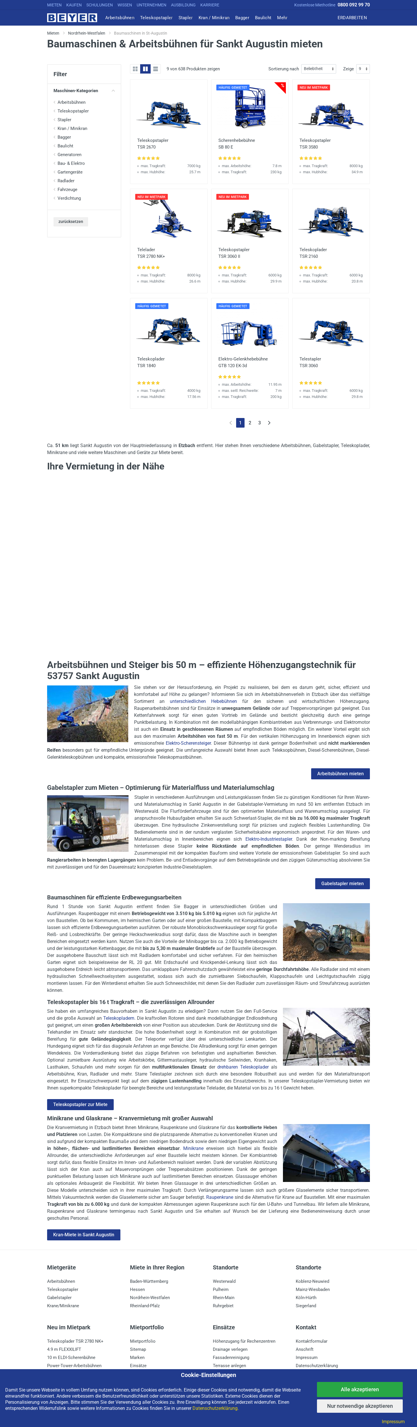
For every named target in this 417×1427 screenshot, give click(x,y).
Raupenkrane (219, 1197)
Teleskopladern (118, 1018)
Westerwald (224, 1281)
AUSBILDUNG (183, 5)
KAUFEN (74, 5)
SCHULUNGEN (99, 5)
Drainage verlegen (230, 1349)
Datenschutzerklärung (317, 1365)
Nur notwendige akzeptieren (360, 1406)
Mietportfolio (143, 1341)
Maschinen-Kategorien (84, 90)
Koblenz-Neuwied (312, 1281)
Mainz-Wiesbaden (313, 1289)
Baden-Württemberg (149, 1281)
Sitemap (138, 1349)
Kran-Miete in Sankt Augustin (83, 1234)
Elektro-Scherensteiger (188, 743)
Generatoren (69, 154)
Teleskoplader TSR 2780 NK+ (75, 1341)
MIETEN (54, 5)
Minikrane (193, 1148)
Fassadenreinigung (231, 1357)
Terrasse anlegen (229, 1365)
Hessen (137, 1289)
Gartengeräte (70, 172)
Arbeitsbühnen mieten (340, 773)
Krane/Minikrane (63, 1305)
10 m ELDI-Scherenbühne (71, 1357)
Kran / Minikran (72, 128)
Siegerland (306, 1305)
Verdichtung (69, 198)
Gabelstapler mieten (342, 883)
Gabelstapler (59, 1297)
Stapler (64, 119)
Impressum (307, 1357)
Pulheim (221, 1289)
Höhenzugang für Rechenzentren (244, 1341)
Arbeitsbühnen (71, 102)
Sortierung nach (283, 69)
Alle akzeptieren (360, 1389)
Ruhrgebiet (223, 1305)
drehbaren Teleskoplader (243, 1067)
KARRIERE (209, 5)
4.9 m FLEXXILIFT (64, 1349)
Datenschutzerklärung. (216, 1408)
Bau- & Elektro (71, 163)
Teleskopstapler (73, 111)
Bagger (64, 137)
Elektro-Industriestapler (268, 839)
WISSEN (124, 5)
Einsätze (138, 1365)
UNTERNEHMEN (151, 5)
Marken (137, 1357)
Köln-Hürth (306, 1297)
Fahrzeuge (67, 189)
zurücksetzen (70, 221)
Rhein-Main (223, 1297)
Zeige (348, 69)
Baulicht (65, 146)
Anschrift (304, 1349)
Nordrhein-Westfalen (150, 1297)
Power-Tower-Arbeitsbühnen (74, 1365)
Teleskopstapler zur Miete (80, 1104)
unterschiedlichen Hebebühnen (203, 701)
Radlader (66, 180)
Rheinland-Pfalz (145, 1305)
